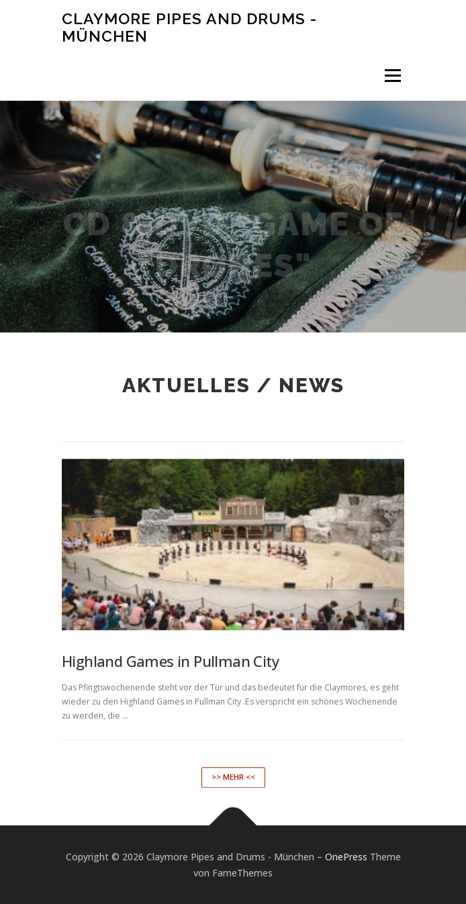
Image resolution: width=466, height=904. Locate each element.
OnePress (346, 856)
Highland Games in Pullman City (170, 676)
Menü (392, 75)
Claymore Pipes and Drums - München (189, 27)
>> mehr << (233, 791)
